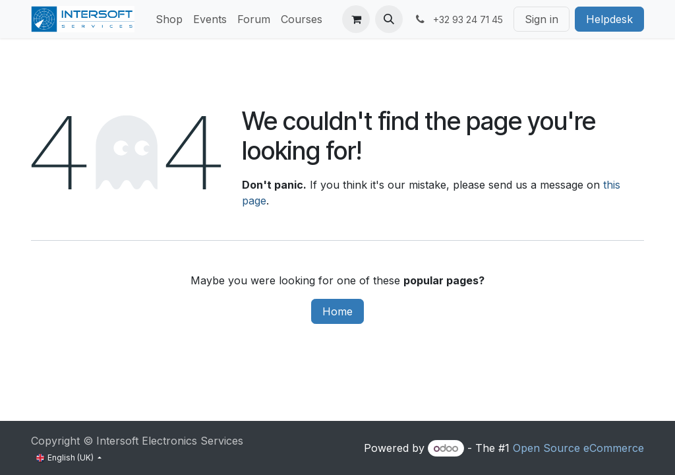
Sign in (541, 19)
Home (337, 311)
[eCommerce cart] (356, 19)
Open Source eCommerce (578, 448)
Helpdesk (609, 19)
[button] (389, 19)
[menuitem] (169, 19)
